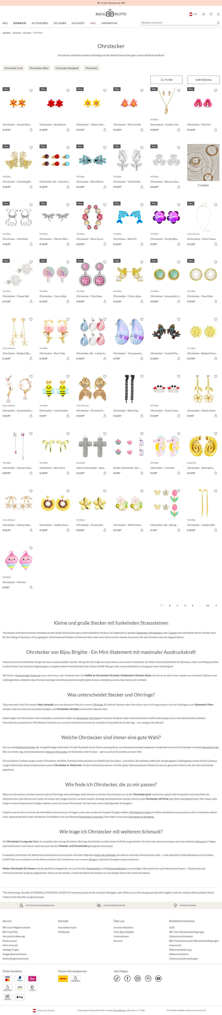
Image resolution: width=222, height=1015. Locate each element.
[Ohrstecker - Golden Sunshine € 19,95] (56, 511)
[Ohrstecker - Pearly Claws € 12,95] (166, 396)
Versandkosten (119, 1010)
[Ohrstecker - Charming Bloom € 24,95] (19, 168)
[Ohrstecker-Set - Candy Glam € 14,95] (92, 339)
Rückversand (10, 940)
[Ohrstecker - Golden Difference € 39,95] (203, 511)
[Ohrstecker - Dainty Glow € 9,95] (203, 396)
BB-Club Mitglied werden (16, 927)
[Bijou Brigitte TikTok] (117, 978)
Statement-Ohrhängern (149, 632)
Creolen (172, 632)
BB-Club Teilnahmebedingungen (186, 931)
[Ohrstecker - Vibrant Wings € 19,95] (56, 225)
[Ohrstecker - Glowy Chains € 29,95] (19, 454)
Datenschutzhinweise (181, 936)
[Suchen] (218, 22)
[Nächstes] (215, 605)
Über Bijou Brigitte (124, 931)
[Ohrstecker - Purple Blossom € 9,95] (166, 225)
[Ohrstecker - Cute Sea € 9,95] (166, 454)
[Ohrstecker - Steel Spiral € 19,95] (203, 454)
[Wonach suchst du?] (179, 22)
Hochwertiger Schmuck (27, 675)
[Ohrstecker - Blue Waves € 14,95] (92, 168)
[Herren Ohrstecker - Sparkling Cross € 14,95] (92, 454)
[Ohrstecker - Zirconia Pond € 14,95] (92, 396)
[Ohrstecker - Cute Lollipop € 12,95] (56, 282)
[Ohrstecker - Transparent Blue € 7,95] (129, 339)
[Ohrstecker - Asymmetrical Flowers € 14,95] (19, 396)
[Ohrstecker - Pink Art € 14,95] (203, 111)
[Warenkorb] (218, 14)
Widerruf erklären (179, 954)
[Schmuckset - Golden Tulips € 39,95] (166, 111)
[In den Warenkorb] (31, 130)
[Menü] (166, 80)
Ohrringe (98, 704)
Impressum (175, 945)
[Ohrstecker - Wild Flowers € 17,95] (129, 511)
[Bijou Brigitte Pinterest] (148, 978)
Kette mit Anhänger (105, 854)
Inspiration (109, 23)
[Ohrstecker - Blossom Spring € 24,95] (166, 168)
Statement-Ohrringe (88, 717)
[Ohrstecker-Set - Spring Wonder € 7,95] (166, 511)
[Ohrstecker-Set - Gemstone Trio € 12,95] (56, 168)
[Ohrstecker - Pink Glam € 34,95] (92, 282)
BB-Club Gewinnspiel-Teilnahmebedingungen (194, 940)
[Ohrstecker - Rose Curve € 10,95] (92, 225)
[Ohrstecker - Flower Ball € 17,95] (19, 282)
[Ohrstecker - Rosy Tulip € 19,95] (56, 339)
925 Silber (60, 23)
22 (207, 605)
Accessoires (40, 23)
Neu (5, 23)
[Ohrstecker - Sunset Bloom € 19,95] (19, 111)
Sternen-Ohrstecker (56, 751)
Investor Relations (124, 927)
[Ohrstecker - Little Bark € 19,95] (19, 225)
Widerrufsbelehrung (180, 949)
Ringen (93, 859)
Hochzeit (78, 23)
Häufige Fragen (11, 949)
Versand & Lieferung (14, 936)
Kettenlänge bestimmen (16, 958)
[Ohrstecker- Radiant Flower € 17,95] (203, 339)
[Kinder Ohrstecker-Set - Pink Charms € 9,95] (129, 454)
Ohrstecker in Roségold (141, 816)
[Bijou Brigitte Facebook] (127, 978)
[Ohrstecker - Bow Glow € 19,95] (56, 454)
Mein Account (10, 945)
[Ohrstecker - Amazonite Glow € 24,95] (166, 282)
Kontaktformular (67, 927)
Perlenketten (94, 868)
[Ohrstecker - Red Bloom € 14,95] (56, 111)
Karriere (118, 940)
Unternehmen (121, 936)
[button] (203, 14)
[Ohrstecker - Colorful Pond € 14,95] (166, 339)
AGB (171, 927)
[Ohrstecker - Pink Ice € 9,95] (19, 568)
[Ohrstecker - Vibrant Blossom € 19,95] (129, 168)
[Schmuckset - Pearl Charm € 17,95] (203, 225)
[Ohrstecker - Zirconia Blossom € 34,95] (92, 511)
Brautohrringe (211, 747)
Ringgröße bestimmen (15, 954)
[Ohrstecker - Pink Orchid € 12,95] (129, 111)
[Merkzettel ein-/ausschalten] (31, 90)
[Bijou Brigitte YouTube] (158, 978)
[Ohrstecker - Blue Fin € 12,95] (129, 225)
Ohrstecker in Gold (140, 812)
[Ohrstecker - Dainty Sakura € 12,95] (19, 511)
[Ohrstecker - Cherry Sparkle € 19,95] (129, 282)
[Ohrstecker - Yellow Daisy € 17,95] (92, 111)
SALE (93, 23)
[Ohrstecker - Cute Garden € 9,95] (56, 396)
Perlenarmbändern (116, 868)
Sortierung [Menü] (204, 79)
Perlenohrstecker (25, 747)
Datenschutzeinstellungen (183, 958)
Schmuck (19, 23)
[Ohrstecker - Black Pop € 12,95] (129, 396)
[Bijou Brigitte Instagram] (137, 978)
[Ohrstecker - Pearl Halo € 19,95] (203, 282)
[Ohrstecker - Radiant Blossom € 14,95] (19, 339)
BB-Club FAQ (10, 931)
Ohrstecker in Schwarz (91, 816)
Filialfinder (64, 931)
